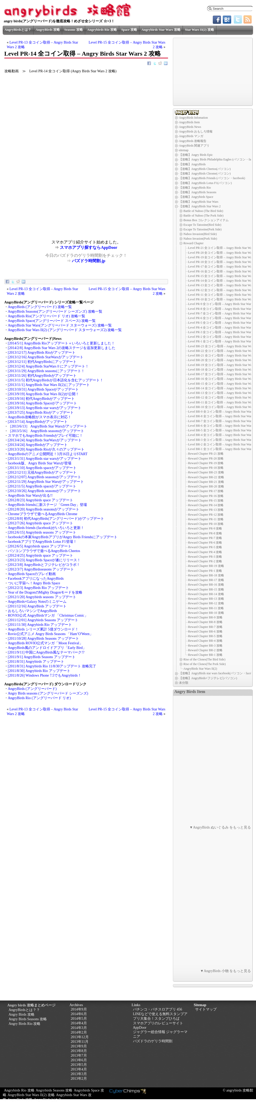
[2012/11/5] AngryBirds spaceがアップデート (42, 486)
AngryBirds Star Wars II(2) (200, 668)
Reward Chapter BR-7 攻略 (205, 627)
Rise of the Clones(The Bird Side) (205, 659)
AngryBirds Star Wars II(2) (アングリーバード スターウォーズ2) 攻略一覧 (65, 330)
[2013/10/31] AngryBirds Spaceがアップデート (43, 389)
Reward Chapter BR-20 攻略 (206, 486)
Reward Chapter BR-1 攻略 (205, 655)
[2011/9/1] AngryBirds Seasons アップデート (41, 657)
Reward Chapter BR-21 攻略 (206, 482)
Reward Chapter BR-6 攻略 (205, 631)
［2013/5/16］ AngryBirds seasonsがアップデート (46, 431)
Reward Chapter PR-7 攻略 (205, 538)
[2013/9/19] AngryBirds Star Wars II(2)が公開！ (43, 394)
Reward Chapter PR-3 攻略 (205, 556)
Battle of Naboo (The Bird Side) (203, 211)
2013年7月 (79, 1055)
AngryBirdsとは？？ (24, 1010)
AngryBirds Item (189, 122)
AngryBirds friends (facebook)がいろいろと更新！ (46, 528)
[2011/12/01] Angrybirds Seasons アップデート (43, 620)
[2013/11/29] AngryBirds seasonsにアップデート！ (46, 371)
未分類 (183, 683)
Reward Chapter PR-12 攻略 (206, 514)
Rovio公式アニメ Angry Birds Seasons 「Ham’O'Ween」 (50, 634)
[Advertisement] (45, 204)
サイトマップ (206, 1009)
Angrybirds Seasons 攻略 (54, 1090)
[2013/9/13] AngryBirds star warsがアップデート (44, 408)
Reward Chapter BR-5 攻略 (205, 636)
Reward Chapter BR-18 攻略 (206, 575)
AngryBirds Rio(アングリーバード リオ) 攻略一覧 (46, 316)
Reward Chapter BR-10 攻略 (206, 613)
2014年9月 (79, 1009)
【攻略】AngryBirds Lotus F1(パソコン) (205, 183)
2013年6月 (79, 1060)
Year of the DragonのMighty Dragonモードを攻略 (45, 592)
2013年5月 (79, 1065)
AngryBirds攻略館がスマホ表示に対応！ (39, 417)
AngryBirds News (190, 127)
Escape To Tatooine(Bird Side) (202, 225)
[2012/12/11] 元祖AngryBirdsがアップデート (42, 472)
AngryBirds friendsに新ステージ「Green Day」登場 (47, 505)
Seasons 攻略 (73, 30)
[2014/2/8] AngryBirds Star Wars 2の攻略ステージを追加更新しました (62, 348)
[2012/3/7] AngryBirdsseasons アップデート (41, 569)
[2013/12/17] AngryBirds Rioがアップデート (41, 352)
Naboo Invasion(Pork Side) (200, 238)
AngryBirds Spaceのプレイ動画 (32, 574)
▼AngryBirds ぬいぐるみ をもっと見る (220, 827)
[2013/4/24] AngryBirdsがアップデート (38, 445)
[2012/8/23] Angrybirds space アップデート (40, 500)
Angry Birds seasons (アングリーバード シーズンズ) (48, 693)
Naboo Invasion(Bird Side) (200, 234)
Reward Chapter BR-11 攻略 (206, 608)
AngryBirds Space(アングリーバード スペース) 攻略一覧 (52, 321)
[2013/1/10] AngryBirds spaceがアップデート (42, 468)
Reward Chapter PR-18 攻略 (206, 468)
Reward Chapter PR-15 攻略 (206, 500)
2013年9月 (79, 1046)
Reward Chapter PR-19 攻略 (206, 463)
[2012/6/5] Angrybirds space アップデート (39, 546)
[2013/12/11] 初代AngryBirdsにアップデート (42, 362)
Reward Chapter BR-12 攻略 (206, 603)
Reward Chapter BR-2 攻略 (205, 650)
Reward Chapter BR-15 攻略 (206, 589)
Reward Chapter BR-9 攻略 (205, 617)
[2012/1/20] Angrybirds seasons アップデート (42, 597)
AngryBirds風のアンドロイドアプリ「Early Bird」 (47, 648)
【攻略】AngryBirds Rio (195, 187)
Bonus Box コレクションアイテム (206, 220)
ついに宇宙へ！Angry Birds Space (34, 583)
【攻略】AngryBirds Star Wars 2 (200, 206)
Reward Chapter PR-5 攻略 (205, 547)
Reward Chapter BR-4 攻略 (205, 640)
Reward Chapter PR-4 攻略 (205, 552)
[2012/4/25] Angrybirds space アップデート (40, 555)
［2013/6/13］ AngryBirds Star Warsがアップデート (47, 426)
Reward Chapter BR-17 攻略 (206, 580)
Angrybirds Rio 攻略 (102, 30)
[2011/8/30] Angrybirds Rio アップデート (39, 671)
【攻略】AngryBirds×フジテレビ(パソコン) (208, 678)
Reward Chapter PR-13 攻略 (206, 510)
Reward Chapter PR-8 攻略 (205, 533)
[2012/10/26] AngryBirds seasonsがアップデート (44, 491)
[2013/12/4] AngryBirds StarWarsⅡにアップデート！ (48, 366)
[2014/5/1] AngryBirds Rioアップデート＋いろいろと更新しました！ (61, 343)
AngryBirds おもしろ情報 (196, 131)
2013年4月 (79, 1069)
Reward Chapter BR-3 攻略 (205, 645)
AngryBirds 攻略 (48, 30)
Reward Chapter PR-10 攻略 (206, 524)
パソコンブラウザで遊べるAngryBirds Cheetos (44, 551)
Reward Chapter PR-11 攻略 (206, 519)
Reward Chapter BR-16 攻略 (206, 584)
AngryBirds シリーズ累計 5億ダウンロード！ (43, 629)
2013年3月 (79, 1074)
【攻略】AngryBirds (192, 164)
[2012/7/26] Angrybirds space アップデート (40, 523)
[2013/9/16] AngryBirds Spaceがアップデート (42, 403)
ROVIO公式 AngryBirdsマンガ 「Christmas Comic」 (48, 615)
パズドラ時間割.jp (88, 261)
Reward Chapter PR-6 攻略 (205, 542)
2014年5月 (79, 1019)
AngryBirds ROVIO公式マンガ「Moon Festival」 (45, 643)
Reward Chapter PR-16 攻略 (206, 496)
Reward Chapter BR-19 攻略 (206, 566)
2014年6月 (79, 1014)
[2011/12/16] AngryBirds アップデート (37, 606)
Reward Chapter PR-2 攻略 (205, 561)
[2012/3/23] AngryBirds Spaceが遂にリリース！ (44, 560)
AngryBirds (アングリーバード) (32, 689)
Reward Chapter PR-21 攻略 (206, 453)
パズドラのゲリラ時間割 (152, 1041)
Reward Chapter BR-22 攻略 (206, 477)
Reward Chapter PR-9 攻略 (205, 528)
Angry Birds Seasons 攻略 (28, 1019)
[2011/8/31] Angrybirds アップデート (36, 662)
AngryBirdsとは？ (18, 30)
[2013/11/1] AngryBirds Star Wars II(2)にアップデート (49, 385)
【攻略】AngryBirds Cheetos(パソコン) (205, 169)
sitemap (183, 150)
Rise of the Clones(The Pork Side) (205, 664)
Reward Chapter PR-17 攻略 (206, 491)
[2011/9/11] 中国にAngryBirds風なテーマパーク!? (46, 652)
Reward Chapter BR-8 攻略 (205, 622)
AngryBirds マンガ (191, 136)
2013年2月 (79, 1078)
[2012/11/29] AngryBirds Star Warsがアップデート (46, 482)
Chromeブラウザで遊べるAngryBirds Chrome (42, 514)
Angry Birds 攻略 (22, 1014)
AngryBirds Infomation (193, 117)
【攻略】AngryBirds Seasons (197, 192)
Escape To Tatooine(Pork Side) (203, 229)
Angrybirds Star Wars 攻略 (161, 30)
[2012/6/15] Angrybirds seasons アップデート (42, 532)
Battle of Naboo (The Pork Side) (204, 215)
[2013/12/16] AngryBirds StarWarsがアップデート (45, 357)
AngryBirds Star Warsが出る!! (30, 495)
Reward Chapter (194, 243)
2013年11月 (79, 1042)
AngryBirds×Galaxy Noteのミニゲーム (37, 602)
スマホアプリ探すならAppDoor (88, 247)
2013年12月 (80, 1037)
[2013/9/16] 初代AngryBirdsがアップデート (41, 399)
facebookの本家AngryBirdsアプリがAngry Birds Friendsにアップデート (63, 537)
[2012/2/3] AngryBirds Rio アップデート (38, 588)
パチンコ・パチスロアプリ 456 (157, 1009)
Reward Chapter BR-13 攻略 (206, 598)
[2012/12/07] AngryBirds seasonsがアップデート (44, 477)
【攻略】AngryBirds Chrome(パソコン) (205, 173)
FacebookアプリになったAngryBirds (36, 578)
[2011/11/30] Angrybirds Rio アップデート (40, 625)
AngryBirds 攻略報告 (193, 141)
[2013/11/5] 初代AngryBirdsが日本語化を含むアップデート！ (55, 380)
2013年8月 (79, 1051)
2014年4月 (79, 1023)
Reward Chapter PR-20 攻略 (206, 458)
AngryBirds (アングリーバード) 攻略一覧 (40, 307)
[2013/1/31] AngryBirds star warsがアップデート (44, 459)
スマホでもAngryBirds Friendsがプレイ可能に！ (45, 435)
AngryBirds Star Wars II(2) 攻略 (31, 1095)
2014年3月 (79, 1028)
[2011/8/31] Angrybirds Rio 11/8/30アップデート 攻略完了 (52, 666)
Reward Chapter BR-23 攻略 (206, 472)
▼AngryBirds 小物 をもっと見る (225, 971)
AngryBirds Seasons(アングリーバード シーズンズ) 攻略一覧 (55, 311)
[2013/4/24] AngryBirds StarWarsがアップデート (45, 440)
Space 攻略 (129, 30)
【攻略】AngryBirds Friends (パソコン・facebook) (212, 178)
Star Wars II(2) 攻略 (199, 30)
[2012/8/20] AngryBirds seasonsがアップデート (44, 509)
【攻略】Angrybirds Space (196, 197)
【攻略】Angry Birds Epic (196, 155)
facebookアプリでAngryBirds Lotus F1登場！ (42, 542)
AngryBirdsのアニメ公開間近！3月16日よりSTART (48, 454)
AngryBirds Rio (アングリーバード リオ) (39, 698)
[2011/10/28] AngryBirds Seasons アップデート (43, 638)
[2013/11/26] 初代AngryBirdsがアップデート (42, 375)
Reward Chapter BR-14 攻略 (206, 594)
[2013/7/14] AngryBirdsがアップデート (38, 422)
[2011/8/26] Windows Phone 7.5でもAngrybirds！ (44, 675)
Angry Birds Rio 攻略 (25, 1024)
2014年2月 (79, 1032)
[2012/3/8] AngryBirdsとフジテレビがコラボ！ (44, 565)
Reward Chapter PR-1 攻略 (205, 571)
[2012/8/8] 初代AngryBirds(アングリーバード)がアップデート (56, 519)
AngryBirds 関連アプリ (194, 145)
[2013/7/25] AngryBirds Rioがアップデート (41, 412)
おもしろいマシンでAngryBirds (32, 611)
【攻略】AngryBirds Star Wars (198, 201)
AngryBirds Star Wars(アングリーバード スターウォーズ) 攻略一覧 (60, 325)
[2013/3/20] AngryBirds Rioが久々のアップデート (46, 449)
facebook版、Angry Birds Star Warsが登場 (40, 463)
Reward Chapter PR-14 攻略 (206, 505)
